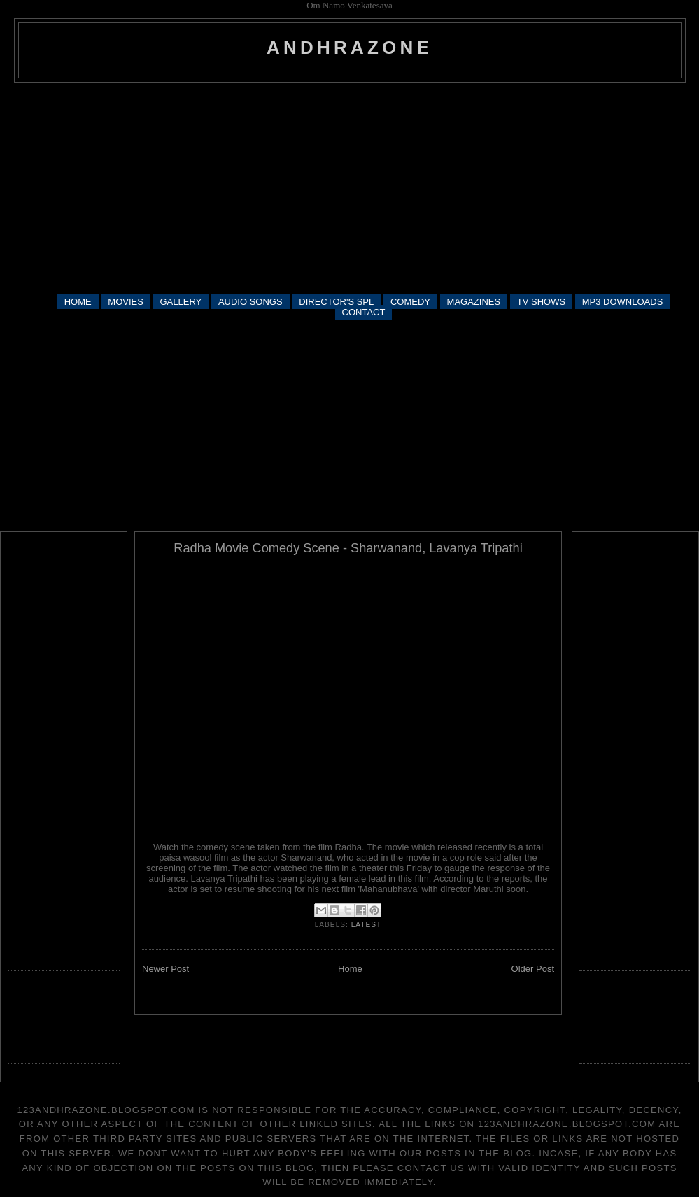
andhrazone (349, 47)
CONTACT (364, 312)
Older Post (532, 968)
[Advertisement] (350, 187)
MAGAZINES (474, 301)
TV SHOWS (541, 301)
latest (366, 925)
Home (350, 968)
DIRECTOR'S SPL (336, 301)
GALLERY (181, 301)
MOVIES (125, 301)
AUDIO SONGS (250, 301)
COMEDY (410, 301)
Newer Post (165, 968)
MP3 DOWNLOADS (622, 301)
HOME (78, 301)
